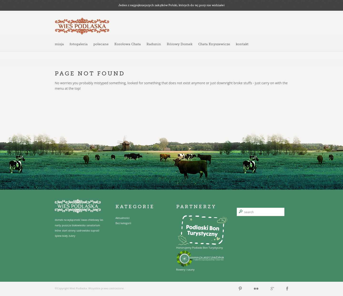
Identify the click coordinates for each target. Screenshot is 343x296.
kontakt (242, 44)
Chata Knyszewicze (214, 44)
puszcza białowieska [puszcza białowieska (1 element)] (74, 225)
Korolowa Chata (127, 44)
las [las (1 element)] (101, 220)
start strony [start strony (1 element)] (69, 230)
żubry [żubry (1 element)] (72, 235)
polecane (101, 44)
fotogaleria (79, 44)
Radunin (153, 44)
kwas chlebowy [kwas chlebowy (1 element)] (90, 220)
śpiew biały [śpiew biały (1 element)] (61, 235)
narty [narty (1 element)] (58, 225)
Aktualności (123, 218)
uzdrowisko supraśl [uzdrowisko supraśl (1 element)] (87, 230)
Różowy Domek (179, 44)
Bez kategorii (123, 223)
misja (59, 44)
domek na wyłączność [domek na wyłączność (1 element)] (68, 220)
